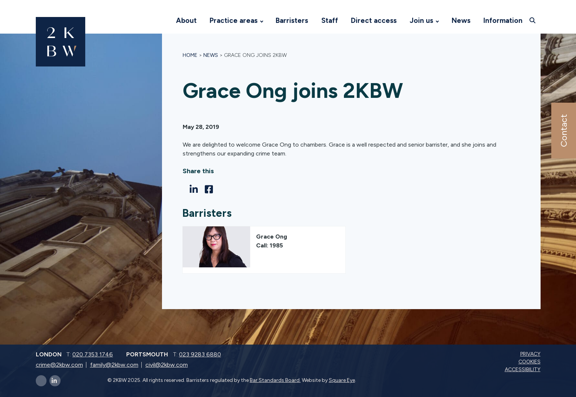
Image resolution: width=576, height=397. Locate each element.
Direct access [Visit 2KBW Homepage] (374, 20)
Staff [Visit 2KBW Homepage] (329, 20)
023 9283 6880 (200, 354)
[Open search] (533, 20)
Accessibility (523, 369)
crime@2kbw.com (59, 364)
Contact (563, 130)
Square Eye (342, 380)
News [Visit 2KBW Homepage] (461, 20)
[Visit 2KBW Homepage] (162, 21)
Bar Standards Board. (275, 380)
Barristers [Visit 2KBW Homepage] (292, 20)
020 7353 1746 (92, 354)
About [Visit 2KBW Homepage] (186, 20)
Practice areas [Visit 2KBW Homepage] (234, 20)
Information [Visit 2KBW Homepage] (502, 20)
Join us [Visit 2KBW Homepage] (421, 20)
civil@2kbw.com (166, 364)
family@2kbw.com (114, 364)
